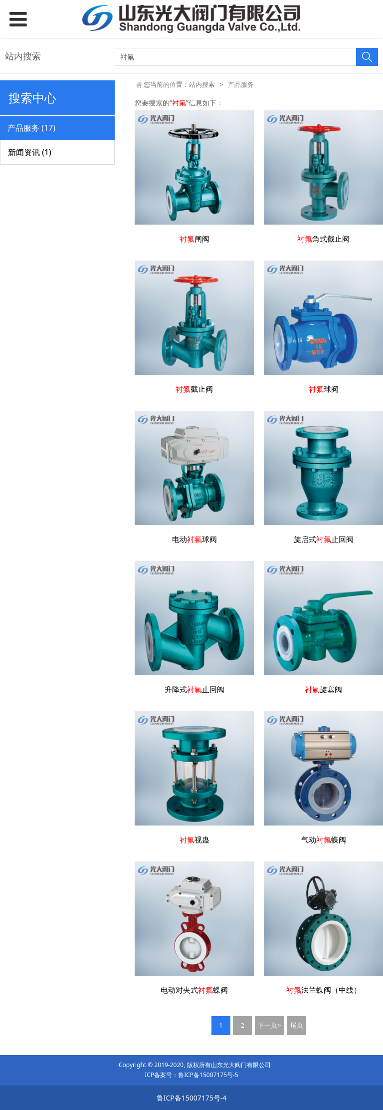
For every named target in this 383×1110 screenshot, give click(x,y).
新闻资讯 (29, 152)
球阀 (324, 389)
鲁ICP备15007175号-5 (208, 1075)
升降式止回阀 (194, 689)
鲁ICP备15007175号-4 (192, 1098)
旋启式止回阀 (324, 539)
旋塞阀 (323, 689)
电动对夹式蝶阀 (194, 990)
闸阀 (194, 239)
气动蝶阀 (323, 839)
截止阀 (194, 389)
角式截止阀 (323, 239)
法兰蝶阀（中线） (323, 990)
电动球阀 (194, 539)
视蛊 (194, 839)
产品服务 (31, 127)
